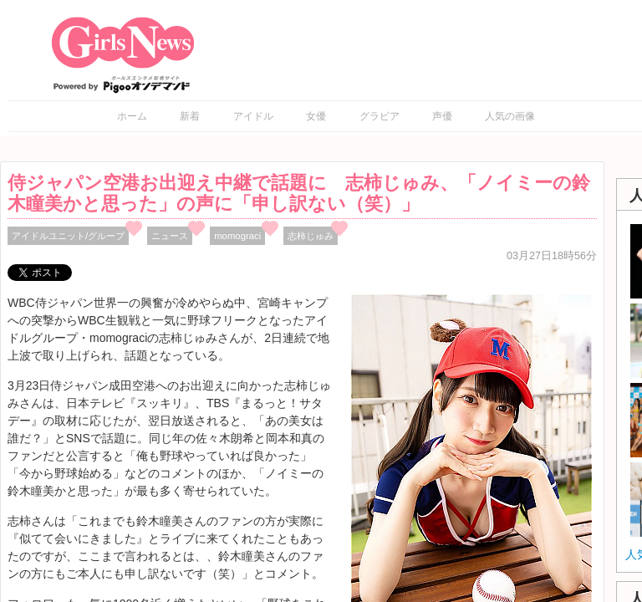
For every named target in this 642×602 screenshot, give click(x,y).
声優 (442, 116)
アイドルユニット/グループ (68, 236)
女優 (316, 116)
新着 (190, 116)
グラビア (379, 116)
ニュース (169, 236)
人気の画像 (510, 116)
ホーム (132, 116)
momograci (237, 236)
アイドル (253, 116)
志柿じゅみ (311, 236)
